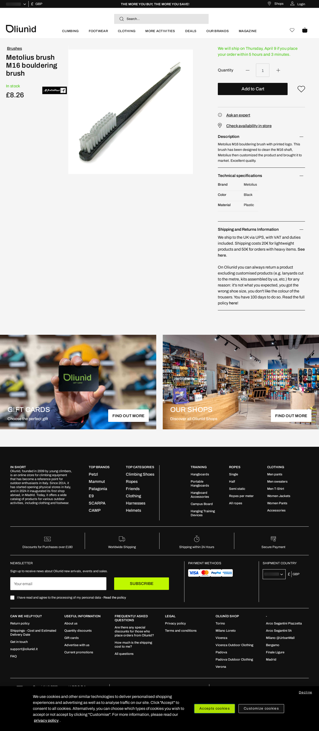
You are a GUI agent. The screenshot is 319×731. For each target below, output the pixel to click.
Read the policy (114, 597)
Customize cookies (261, 708)
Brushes (14, 48)
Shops (279, 3)
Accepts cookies (214, 708)
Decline (305, 692)
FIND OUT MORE (128, 416)
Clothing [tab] (275, 467)
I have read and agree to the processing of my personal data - (71, 597)
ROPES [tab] (234, 467)
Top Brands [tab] (99, 467)
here (233, 303)
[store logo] (31, 28)
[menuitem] (70, 33)
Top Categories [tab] (140, 467)
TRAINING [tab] (199, 467)
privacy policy (46, 720)
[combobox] (161, 19)
